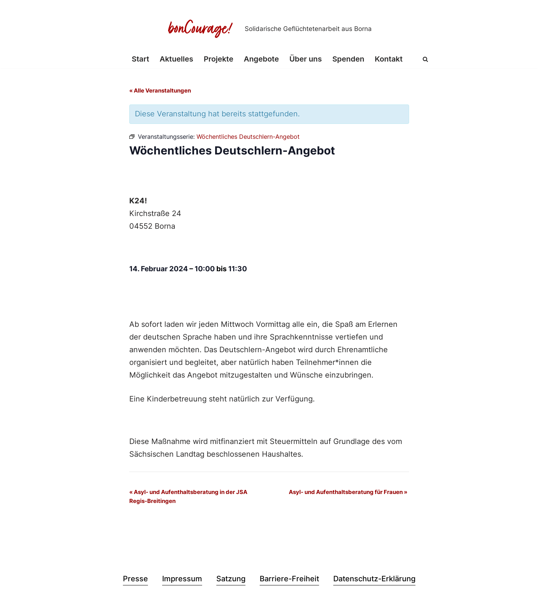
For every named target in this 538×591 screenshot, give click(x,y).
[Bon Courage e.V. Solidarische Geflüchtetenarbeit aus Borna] (269, 28)
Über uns (306, 59)
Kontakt (389, 59)
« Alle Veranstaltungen (160, 90)
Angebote (261, 59)
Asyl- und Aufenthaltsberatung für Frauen (348, 493)
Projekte (218, 59)
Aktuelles (176, 59)
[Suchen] (426, 59)
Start (140, 59)
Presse (135, 580)
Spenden (349, 59)
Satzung (230, 580)
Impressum (182, 580)
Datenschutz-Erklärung (374, 580)
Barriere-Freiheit (289, 580)
